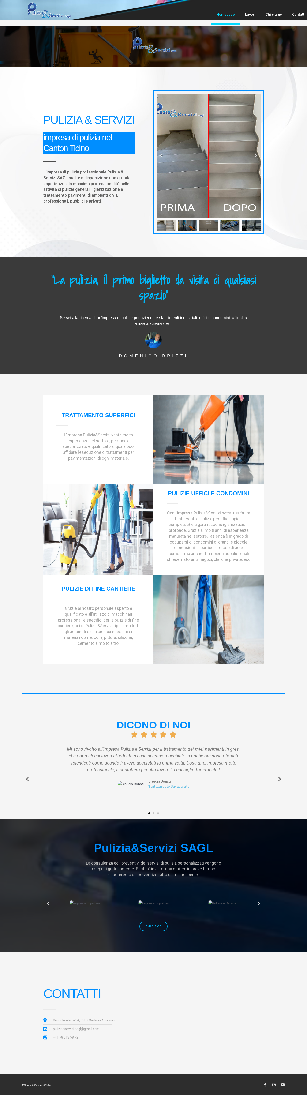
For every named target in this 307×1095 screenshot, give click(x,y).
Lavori (250, 14)
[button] (161, 155)
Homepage (226, 14)
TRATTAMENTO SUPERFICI (98, 415)
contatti (72, 993)
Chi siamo (274, 14)
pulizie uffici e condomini (208, 493)
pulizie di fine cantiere (98, 588)
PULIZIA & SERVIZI (89, 120)
